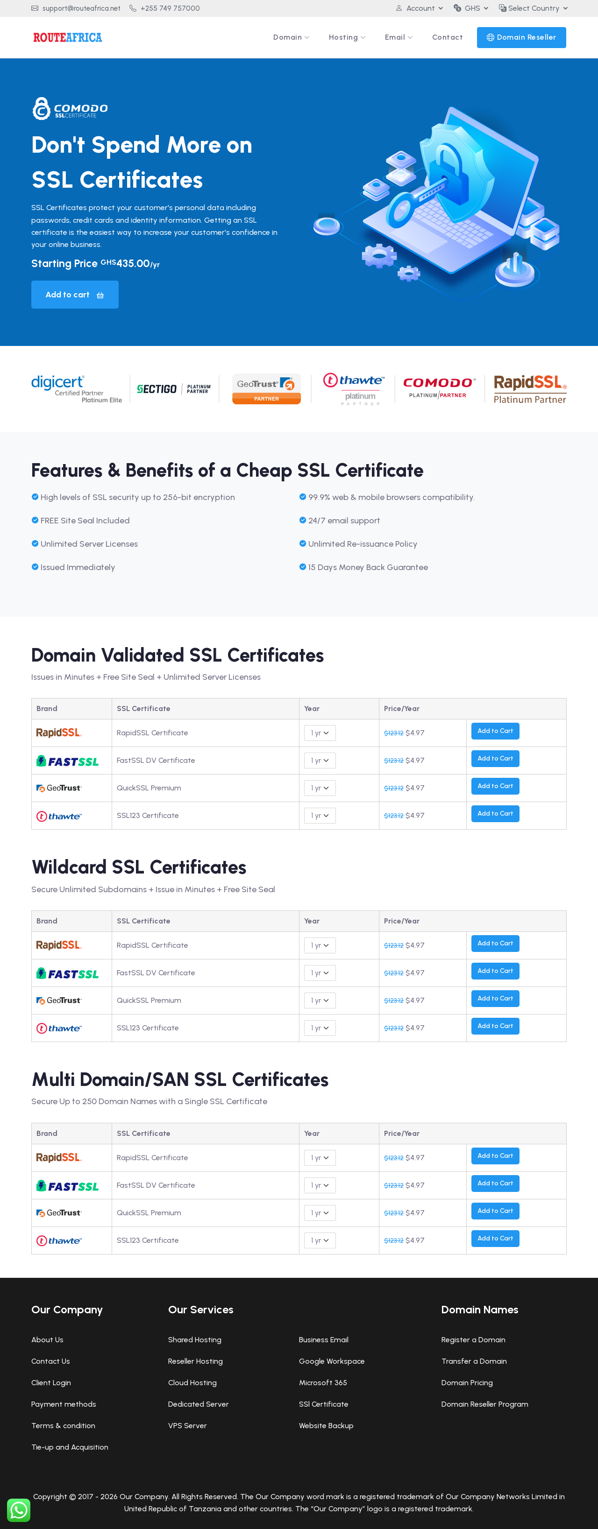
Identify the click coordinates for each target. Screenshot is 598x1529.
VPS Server (187, 1425)
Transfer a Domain (474, 1361)
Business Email (324, 1339)
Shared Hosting (194, 1339)
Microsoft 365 (323, 1382)
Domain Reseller (527, 37)
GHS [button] (467, 8)
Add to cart (75, 294)
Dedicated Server (198, 1404)
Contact (447, 37)
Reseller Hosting (195, 1361)
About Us (47, 1339)
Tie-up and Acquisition (69, 1447)
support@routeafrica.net (76, 8)
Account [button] (415, 8)
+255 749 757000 (164, 8)
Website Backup (326, 1425)
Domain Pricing (467, 1382)
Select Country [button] (529, 8)
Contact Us (50, 1361)
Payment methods (63, 1404)
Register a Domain (473, 1339)
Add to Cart (495, 731)
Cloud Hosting (192, 1382)
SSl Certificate (324, 1404)
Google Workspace (332, 1361)
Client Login (51, 1382)
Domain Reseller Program (484, 1404)
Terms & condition (63, 1425)
